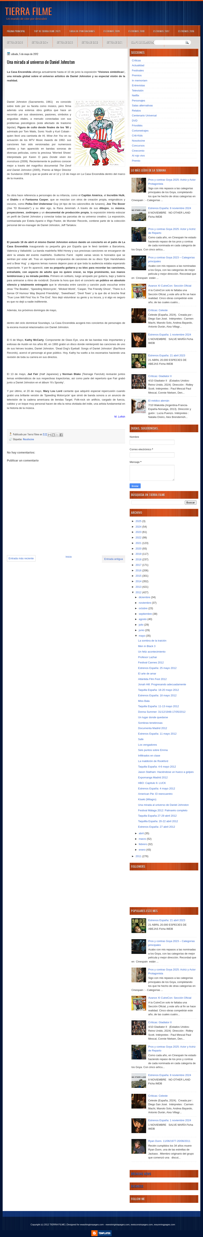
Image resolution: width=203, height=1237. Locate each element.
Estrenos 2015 (15, 42)
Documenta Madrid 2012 (152, 728)
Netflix (135, 95)
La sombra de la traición (152, 640)
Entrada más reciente (21, 558)
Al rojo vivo (138, 155)
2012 (139, 592)
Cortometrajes (140, 130)
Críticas (136, 60)
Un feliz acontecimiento (151, 651)
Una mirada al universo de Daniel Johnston (163, 804)
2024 (139, 526)
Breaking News (141, 1173)
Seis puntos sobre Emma (153, 750)
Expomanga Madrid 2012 (153, 777)
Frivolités (137, 125)
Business (137, 1186)
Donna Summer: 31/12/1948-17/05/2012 (161, 711)
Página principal (16, 31)
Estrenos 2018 (136, 31)
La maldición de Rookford (153, 761)
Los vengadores (147, 744)
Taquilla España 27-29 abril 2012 (157, 815)
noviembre (145, 602)
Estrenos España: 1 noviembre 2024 (169, 334)
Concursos (138, 145)
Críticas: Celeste (158, 310)
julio (141, 624)
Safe (140, 739)
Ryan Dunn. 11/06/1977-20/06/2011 (169, 1140)
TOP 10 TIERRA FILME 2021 (47, 31)
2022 (139, 537)
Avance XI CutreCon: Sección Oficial (169, 285)
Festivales (138, 70)
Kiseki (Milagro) (147, 799)
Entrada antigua (113, 559)
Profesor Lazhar (147, 657)
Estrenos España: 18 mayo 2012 (157, 695)
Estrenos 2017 (161, 31)
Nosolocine (28, 439)
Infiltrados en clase (149, 755)
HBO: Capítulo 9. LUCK (152, 783)
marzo (143, 838)
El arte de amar (147, 673)
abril (142, 833)
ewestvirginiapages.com (117, 1224)
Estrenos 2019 (112, 31)
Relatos (136, 110)
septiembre (146, 613)
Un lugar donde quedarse (153, 717)
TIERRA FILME (28, 11)
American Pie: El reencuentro (155, 793)
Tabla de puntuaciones (82, 31)
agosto (143, 619)
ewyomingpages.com (164, 1224)
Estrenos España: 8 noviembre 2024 (169, 208)
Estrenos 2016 (186, 31)
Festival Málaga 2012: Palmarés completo (162, 810)
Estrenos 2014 (40, 42)
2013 (139, 586)
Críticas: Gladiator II (160, 376)
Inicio (69, 556)
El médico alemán (158, 400)
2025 (139, 521)
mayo (142, 635)
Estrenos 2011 (114, 42)
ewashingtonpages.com (92, 1224)
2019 (139, 553)
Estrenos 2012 (90, 42)
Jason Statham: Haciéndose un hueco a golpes (165, 771)
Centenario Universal (144, 115)
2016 (139, 570)
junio (142, 630)
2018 (139, 559)
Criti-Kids (137, 135)
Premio (136, 160)
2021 (139, 543)
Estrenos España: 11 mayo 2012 (157, 733)
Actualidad (138, 65)
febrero (143, 844)
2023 (139, 532)
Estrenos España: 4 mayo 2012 (156, 788)
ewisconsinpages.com (142, 1224)
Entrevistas (138, 85)
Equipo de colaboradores (145, 42)
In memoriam (139, 80)
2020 (139, 548)
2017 (139, 564)
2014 (139, 581)
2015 (139, 575)
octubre (143, 608)
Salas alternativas (142, 105)
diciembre (145, 597)
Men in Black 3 (146, 646)
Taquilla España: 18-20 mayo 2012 (158, 689)
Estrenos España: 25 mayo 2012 (157, 668)
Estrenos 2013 (65, 42)
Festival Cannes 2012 (151, 662)
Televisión (137, 90)
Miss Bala (143, 700)
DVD (134, 120)
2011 (139, 856)
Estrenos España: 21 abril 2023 (166, 355)
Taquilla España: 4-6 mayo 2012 (157, 766)
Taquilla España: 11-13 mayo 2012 (158, 706)
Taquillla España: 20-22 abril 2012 (158, 821)
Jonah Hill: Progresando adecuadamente (162, 684)
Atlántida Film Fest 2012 (152, 679)
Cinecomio (138, 150)
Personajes (138, 100)
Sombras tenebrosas (150, 722)
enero (142, 849)
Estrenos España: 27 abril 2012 (156, 826)
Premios (137, 75)
